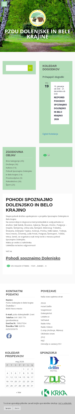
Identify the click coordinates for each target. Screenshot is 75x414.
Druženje (10, 164)
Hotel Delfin (46, 306)
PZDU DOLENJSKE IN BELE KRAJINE (38, 34)
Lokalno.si (45, 316)
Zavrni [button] (17, 408)
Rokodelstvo (11, 181)
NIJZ (43, 340)
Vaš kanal (45, 320)
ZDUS (43, 303)
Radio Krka (45, 323)
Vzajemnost (46, 310)
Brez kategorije (13, 161)
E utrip (44, 330)
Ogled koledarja (50, 133)
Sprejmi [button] (8, 408)
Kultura (9, 167)
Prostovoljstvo (12, 178)
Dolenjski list (46, 313)
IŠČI (30, 68)
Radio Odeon (46, 327)
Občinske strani (48, 333)
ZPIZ (43, 337)
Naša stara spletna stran (52, 296)
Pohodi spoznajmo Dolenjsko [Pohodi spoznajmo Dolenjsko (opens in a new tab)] (33, 258)
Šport (8, 184)
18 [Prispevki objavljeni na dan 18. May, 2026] (7, 381)
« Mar (18, 392)
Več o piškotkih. (65, 403)
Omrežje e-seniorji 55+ (51, 344)
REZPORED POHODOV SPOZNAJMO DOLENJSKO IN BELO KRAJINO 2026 (60, 108)
